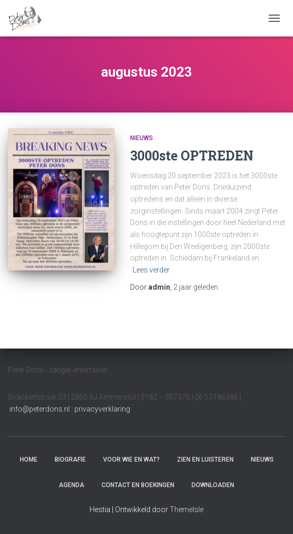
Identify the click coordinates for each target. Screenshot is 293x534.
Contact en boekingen (137, 485)
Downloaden (213, 485)
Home (28, 459)
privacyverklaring (102, 409)
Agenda (71, 485)
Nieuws (141, 138)
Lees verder (151, 270)
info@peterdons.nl (40, 409)
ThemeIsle (186, 509)
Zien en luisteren (205, 459)
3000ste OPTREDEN (191, 155)
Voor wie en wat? (131, 459)
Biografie (70, 459)
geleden (195, 287)
